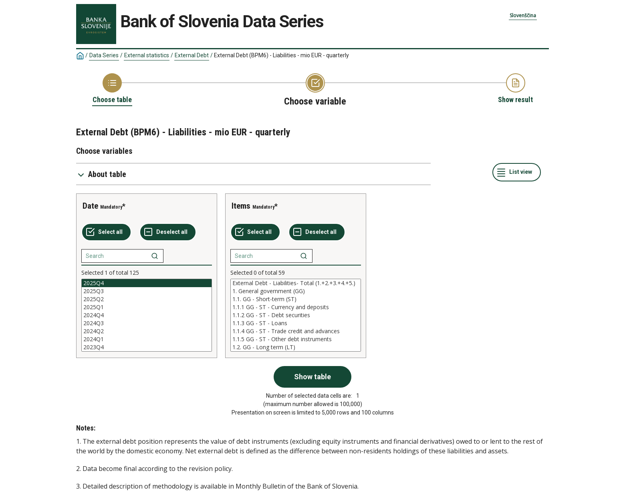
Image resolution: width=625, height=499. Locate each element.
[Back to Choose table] (112, 88)
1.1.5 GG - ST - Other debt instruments (296, 339)
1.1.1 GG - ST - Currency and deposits (296, 307)
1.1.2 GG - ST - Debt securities (296, 315)
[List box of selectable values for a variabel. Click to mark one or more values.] (146, 315)
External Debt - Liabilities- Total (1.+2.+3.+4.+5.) (296, 283)
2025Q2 (147, 299)
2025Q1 (147, 307)
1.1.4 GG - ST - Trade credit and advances (296, 331)
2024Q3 (147, 323)
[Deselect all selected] (167, 232)
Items (241, 206)
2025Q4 (147, 283)
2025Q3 (147, 291)
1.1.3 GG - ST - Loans (296, 323)
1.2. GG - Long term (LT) (296, 347)
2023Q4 (147, 347)
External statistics (146, 55)
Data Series (104, 55)
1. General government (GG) (296, 291)
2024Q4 (147, 315)
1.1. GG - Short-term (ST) (296, 299)
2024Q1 (147, 339)
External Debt (192, 55)
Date (90, 206)
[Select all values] (106, 232)
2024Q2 (147, 331)
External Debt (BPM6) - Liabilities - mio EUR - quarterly (281, 55)
